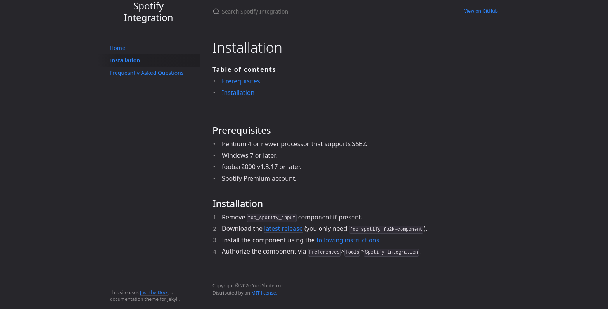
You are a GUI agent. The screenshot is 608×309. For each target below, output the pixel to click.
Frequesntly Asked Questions (147, 72)
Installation (125, 60)
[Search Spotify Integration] (304, 11)
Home (117, 48)
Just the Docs (154, 292)
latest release (283, 228)
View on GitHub (481, 11)
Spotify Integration (148, 11)
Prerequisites (241, 81)
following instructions (347, 240)
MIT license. (264, 293)
